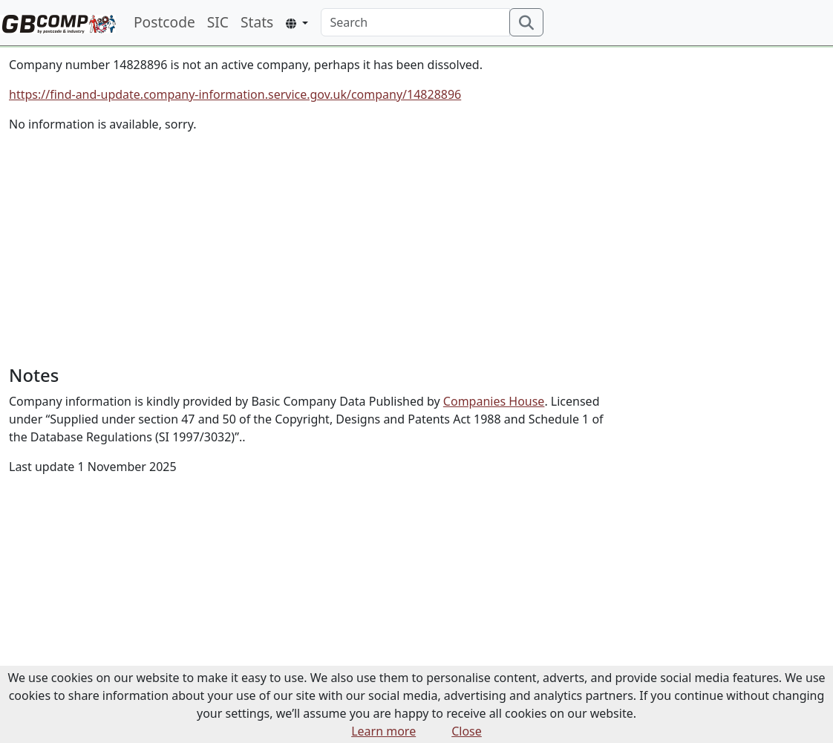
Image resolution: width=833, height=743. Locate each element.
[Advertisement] (312, 249)
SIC (218, 22)
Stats (257, 22)
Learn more (383, 731)
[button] (296, 23)
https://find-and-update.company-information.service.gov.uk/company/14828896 (235, 94)
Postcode (164, 22)
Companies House (494, 401)
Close (466, 731)
